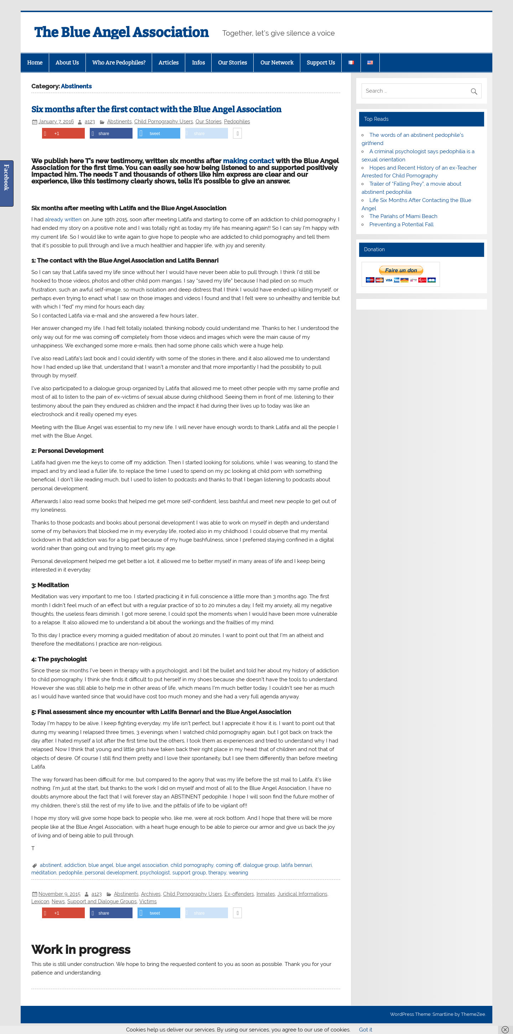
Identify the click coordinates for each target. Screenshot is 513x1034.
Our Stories (232, 63)
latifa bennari (296, 865)
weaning (238, 872)
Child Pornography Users (163, 121)
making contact (248, 161)
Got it (365, 1030)
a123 (90, 121)
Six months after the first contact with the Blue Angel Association (156, 109)
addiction (75, 865)
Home (34, 63)
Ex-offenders (239, 894)
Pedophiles (237, 121)
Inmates (265, 894)
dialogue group (261, 865)
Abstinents (119, 121)
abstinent (51, 865)
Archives (151, 894)
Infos (198, 63)
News (58, 901)
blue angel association (142, 865)
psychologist (155, 872)
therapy (217, 872)
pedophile (70, 872)
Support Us (321, 63)
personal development (111, 872)
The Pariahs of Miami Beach (403, 216)
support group (189, 872)
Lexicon (40, 901)
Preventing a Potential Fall (401, 224)
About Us (67, 63)
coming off (228, 865)
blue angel (100, 865)
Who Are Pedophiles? (118, 63)
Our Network (277, 63)
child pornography (192, 865)
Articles (168, 63)
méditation (43, 872)
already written (63, 219)
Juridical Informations (302, 894)
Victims (148, 901)
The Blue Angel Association (121, 32)
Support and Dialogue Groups (102, 901)
